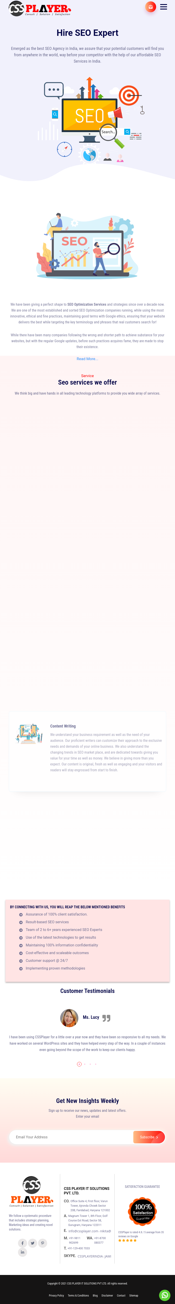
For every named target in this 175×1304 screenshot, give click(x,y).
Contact (121, 1295)
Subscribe (152, 1137)
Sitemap (133, 1295)
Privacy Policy (56, 1295)
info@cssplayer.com (83, 1231)
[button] (163, 6)
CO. (67, 1201)
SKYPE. (70, 1256)
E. (66, 1230)
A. (66, 1216)
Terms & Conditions (78, 1295)
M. (66, 1238)
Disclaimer (107, 1295)
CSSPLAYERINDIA (90, 1256)
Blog (95, 1295)
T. (66, 1248)
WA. (90, 1238)
